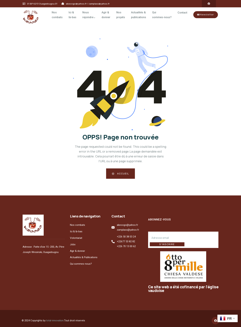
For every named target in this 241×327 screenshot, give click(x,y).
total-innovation (55, 316)
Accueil (120, 173)
